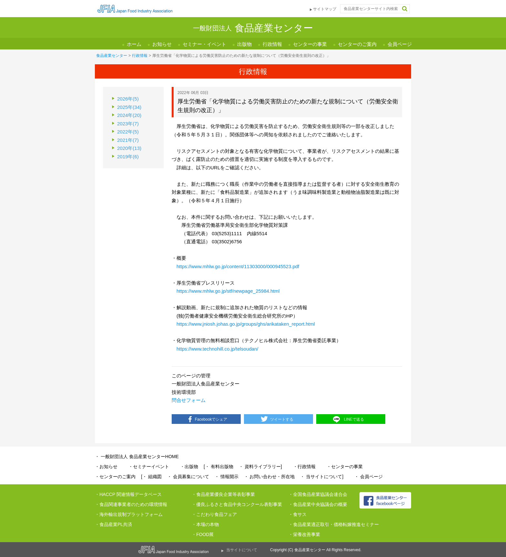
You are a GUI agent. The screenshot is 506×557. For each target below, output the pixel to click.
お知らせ (162, 44)
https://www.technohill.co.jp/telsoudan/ (217, 349)
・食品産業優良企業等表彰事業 (223, 494)
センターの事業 (310, 44)
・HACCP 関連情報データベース (128, 494)
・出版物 (189, 466)
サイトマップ (324, 9)
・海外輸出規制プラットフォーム (129, 514)
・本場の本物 (205, 524)
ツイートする (281, 419)
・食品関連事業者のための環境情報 (131, 504)
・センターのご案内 (115, 476)
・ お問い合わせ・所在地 (269, 476)
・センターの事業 (345, 466)
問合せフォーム (189, 400)
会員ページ (400, 44)
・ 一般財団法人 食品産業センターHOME (137, 456)
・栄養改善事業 (304, 534)
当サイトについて (241, 550)
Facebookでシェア (211, 419)
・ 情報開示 (226, 476)
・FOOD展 (203, 534)
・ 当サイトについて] (321, 476)
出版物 (244, 44)
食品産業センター (111, 55)
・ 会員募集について (188, 476)
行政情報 (272, 44)
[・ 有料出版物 (218, 466)
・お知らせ (106, 466)
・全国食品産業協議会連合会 (317, 494)
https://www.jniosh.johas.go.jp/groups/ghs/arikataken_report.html (246, 324)
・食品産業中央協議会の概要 (317, 504)
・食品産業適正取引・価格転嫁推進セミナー (333, 524)
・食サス (297, 514)
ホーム (134, 44)
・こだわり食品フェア (214, 514)
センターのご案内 (357, 44)
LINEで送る (354, 419)
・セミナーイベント (148, 466)
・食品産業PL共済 (113, 524)
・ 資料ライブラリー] (260, 466)
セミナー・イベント (204, 44)
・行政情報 (304, 466)
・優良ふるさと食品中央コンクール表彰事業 (237, 504)
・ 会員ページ (368, 476)
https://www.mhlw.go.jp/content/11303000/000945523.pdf (238, 266)
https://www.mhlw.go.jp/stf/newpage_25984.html (228, 291)
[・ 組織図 (151, 476)
